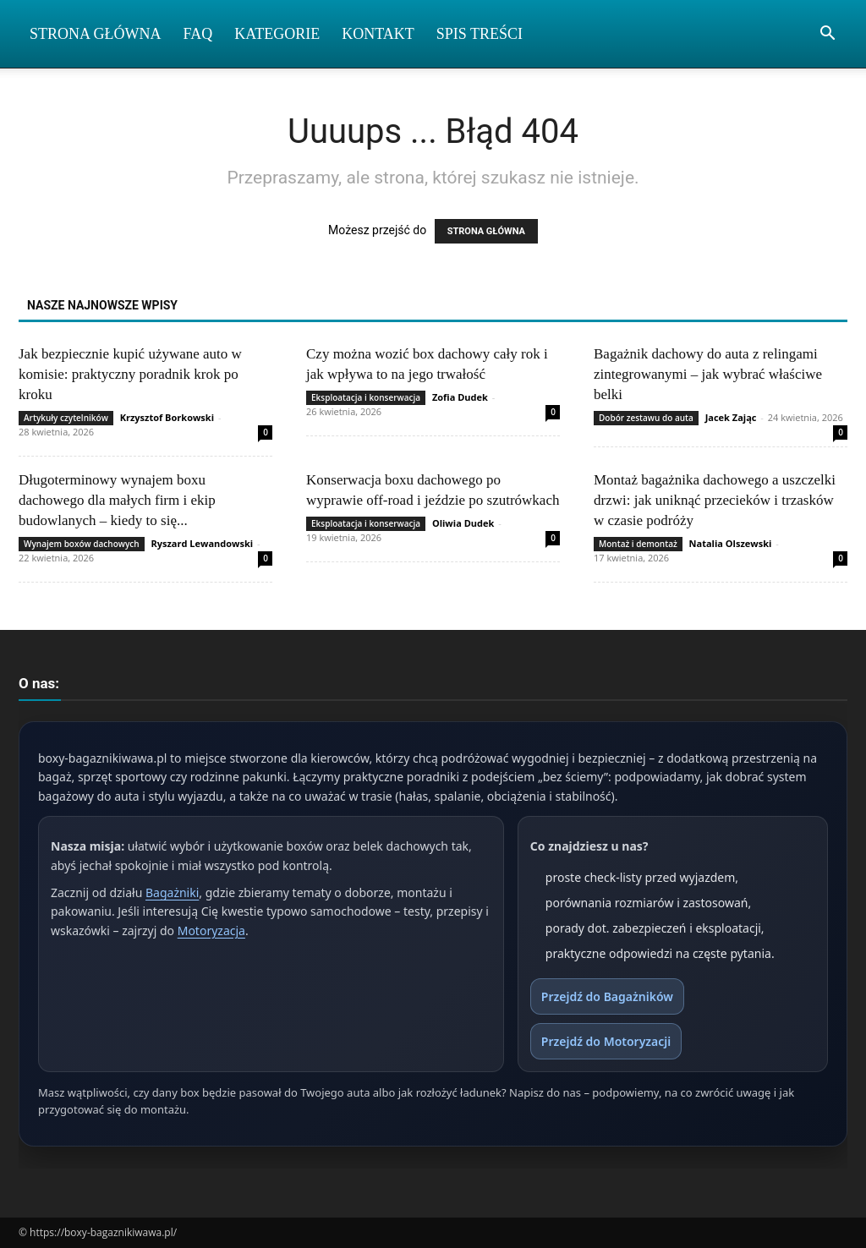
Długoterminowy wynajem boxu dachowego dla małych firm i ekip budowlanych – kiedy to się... (117, 500)
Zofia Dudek (460, 397)
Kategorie (277, 33)
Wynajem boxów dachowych (82, 544)
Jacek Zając (731, 417)
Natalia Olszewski (730, 543)
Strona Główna (96, 33)
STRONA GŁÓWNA (486, 231)
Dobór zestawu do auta (646, 418)
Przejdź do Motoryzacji (606, 1041)
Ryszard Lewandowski (202, 543)
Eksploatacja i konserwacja (365, 397)
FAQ (198, 33)
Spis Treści (479, 33)
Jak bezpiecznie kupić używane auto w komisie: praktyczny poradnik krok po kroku (130, 374)
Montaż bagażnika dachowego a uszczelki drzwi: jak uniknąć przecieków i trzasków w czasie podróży (715, 500)
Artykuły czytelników (66, 418)
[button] (827, 35)
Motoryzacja (211, 930)
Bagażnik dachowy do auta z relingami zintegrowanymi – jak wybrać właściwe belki (708, 374)
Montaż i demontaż (638, 544)
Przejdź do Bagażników (607, 996)
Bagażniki (172, 892)
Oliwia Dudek (463, 523)
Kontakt (378, 33)
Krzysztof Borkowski (167, 417)
